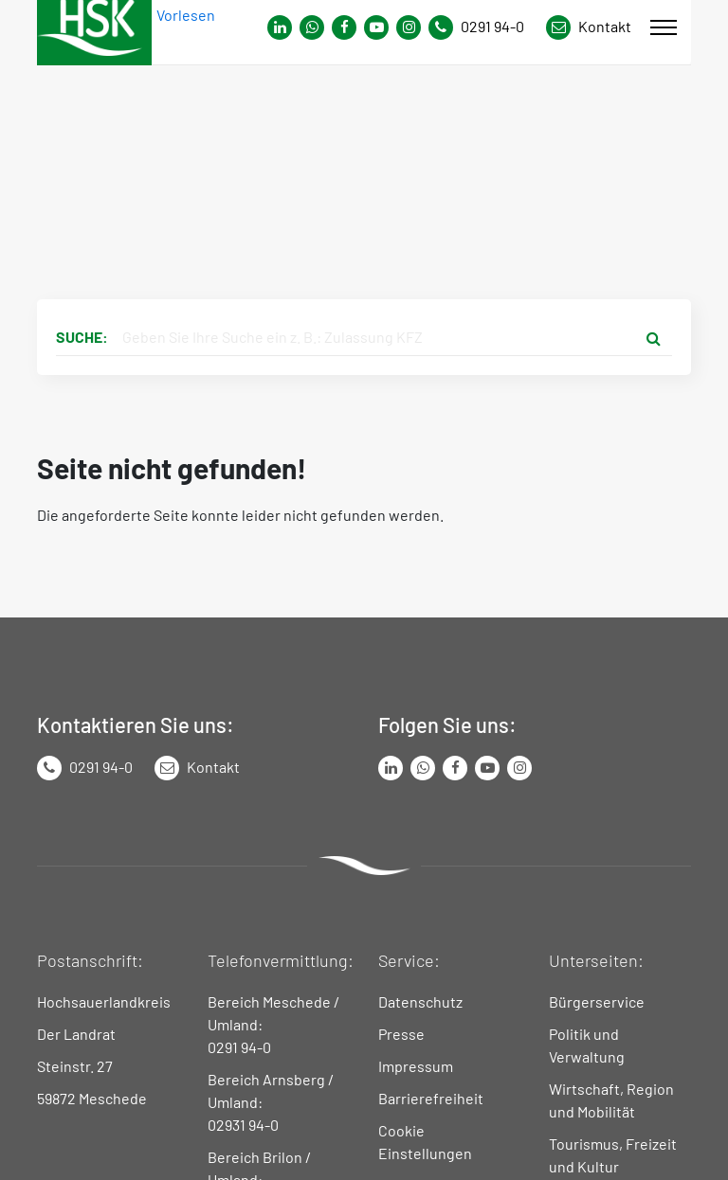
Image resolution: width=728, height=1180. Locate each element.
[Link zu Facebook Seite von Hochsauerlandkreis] (344, 27)
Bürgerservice (597, 1001)
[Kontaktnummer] (483, 27)
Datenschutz (420, 1001)
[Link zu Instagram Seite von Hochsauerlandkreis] (408, 27)
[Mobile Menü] (663, 27)
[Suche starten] (653, 337)
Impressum (415, 1066)
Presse (401, 1034)
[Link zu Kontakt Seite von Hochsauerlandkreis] (588, 27)
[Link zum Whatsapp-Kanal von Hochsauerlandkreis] (279, 27)
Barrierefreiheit (430, 1098)
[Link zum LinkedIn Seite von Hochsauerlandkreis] (390, 768)
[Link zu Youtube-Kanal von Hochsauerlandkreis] (376, 27)
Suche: (82, 337)
